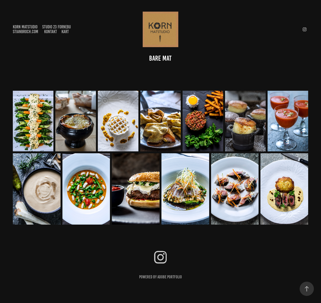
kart (65, 31)
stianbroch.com (25, 31)
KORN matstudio (25, 26)
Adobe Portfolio (169, 277)
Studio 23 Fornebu (56, 26)
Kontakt (50, 31)
